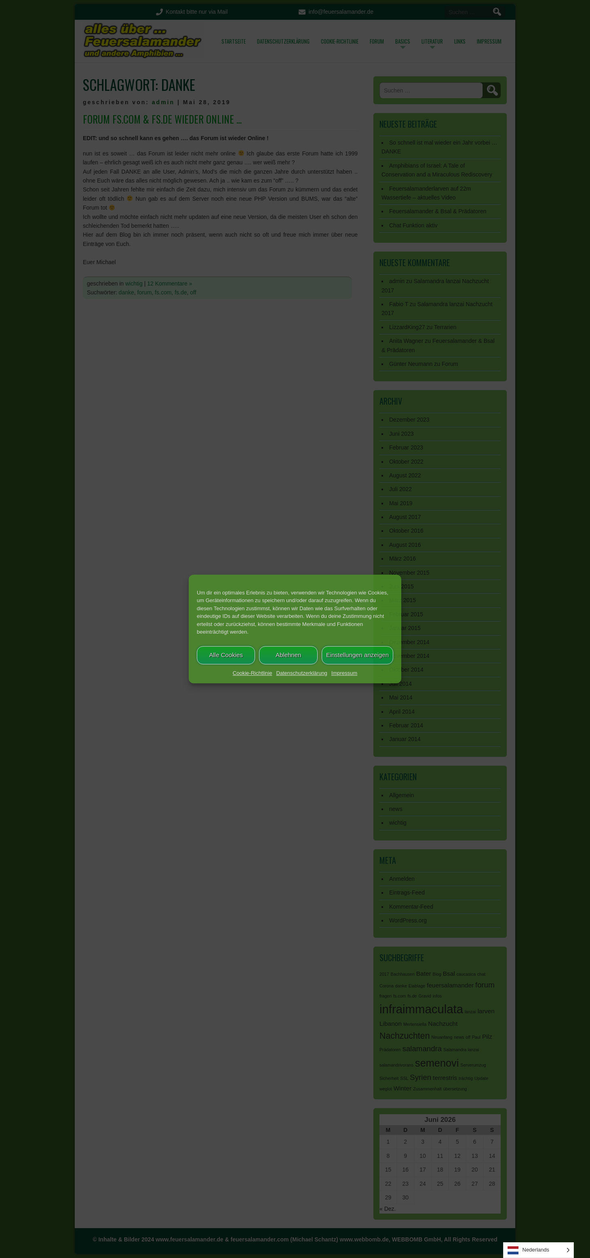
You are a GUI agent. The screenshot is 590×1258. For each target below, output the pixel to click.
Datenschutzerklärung (301, 673)
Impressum (344, 673)
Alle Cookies (226, 654)
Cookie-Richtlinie (252, 673)
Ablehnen (288, 654)
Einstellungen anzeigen (357, 654)
